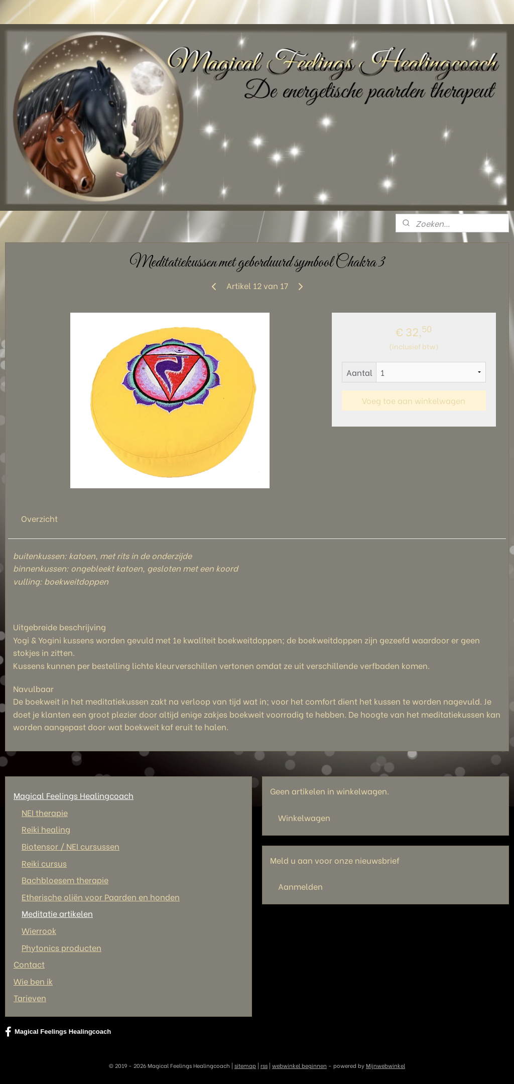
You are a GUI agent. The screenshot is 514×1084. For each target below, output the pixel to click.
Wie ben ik (33, 981)
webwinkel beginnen (299, 1065)
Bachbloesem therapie (65, 879)
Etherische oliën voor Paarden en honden (101, 896)
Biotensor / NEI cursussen (70, 846)
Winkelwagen (304, 817)
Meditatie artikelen (57, 913)
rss (264, 1065)
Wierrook (39, 930)
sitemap (245, 1065)
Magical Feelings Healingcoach (74, 795)
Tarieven (30, 997)
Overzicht (39, 518)
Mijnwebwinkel (385, 1065)
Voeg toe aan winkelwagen (413, 400)
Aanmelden (300, 886)
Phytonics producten (61, 947)
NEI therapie (45, 812)
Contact (29, 964)
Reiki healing (46, 829)
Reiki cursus (44, 863)
